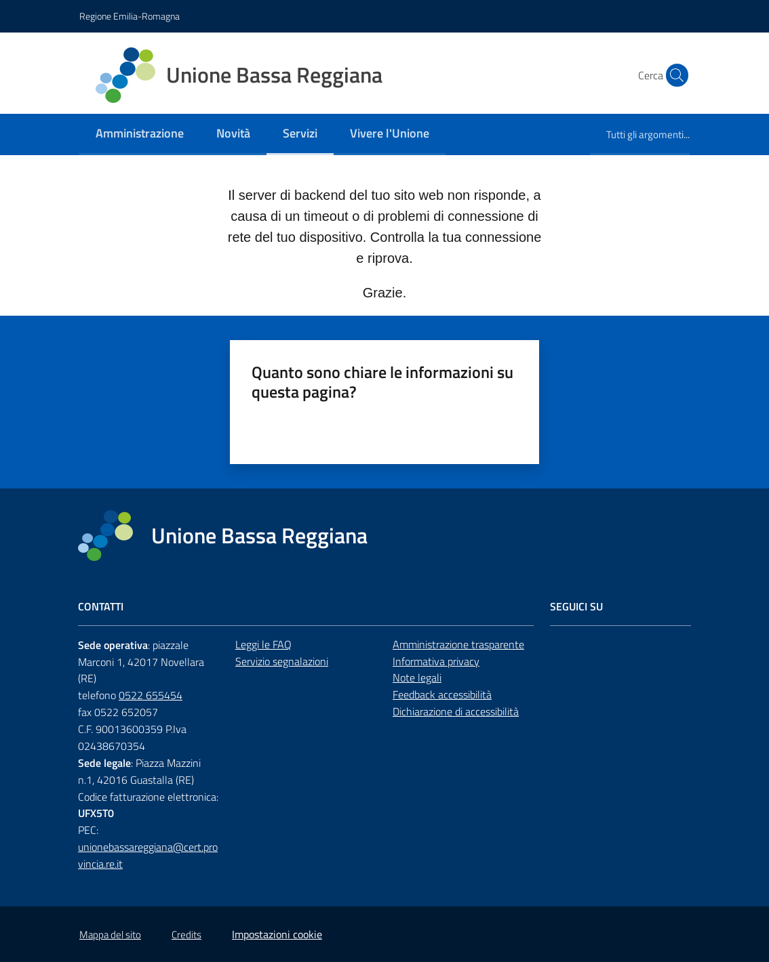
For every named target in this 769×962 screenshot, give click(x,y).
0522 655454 (150, 695)
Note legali (417, 677)
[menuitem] (139, 134)
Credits (186, 934)
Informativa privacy (436, 661)
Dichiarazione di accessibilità (456, 711)
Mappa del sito (110, 934)
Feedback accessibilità (442, 694)
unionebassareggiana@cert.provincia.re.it (148, 855)
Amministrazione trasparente (458, 644)
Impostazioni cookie (277, 934)
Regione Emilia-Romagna (129, 16)
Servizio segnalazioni (281, 661)
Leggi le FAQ (263, 644)
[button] (673, 75)
